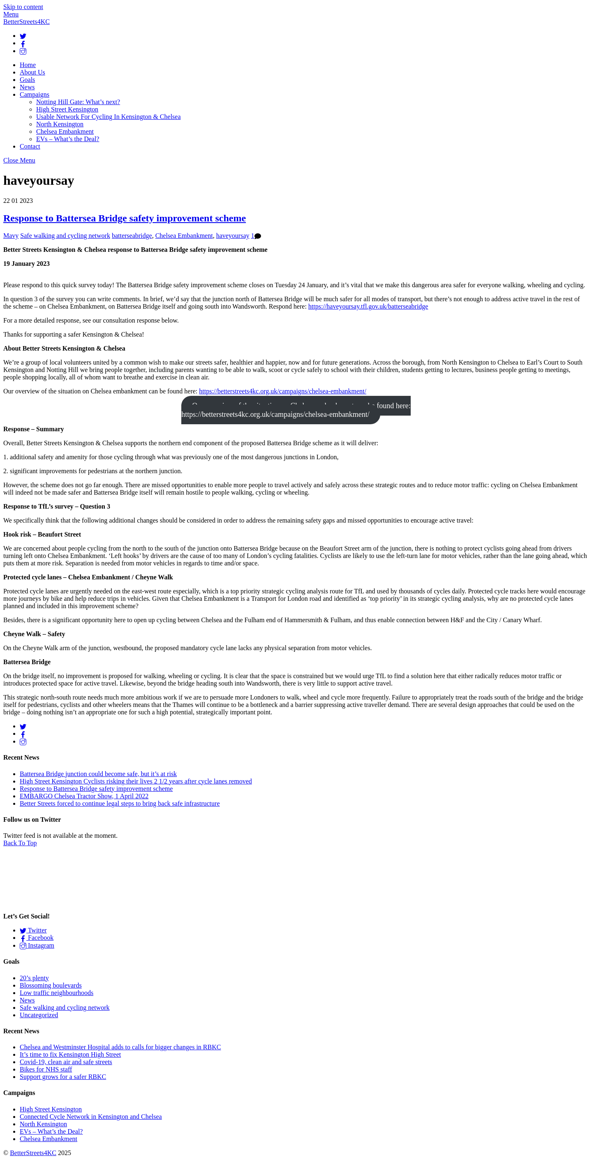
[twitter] (23, 35)
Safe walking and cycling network (65, 235)
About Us (32, 72)
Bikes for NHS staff (46, 1069)
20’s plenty (34, 977)
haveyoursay (233, 235)
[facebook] (23, 43)
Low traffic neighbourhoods (56, 992)
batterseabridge (132, 235)
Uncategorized (39, 1014)
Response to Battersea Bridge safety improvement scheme (124, 218)
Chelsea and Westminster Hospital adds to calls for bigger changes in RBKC (120, 1047)
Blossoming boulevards (51, 985)
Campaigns (34, 94)
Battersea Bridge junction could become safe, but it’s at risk (98, 773)
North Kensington (59, 124)
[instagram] (23, 50)
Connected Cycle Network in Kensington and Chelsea (91, 1116)
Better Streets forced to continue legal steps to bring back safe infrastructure (120, 803)
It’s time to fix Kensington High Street (70, 1054)
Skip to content (23, 6)
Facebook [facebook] (36, 937)
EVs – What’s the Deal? (67, 138)
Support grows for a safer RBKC (63, 1076)
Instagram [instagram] (37, 945)
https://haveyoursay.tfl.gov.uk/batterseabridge (368, 306)
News (27, 87)
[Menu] (10, 14)
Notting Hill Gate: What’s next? (78, 101)
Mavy (10, 235)
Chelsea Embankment (65, 131)
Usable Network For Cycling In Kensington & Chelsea (108, 116)
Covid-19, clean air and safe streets (66, 1061)
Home (28, 64)
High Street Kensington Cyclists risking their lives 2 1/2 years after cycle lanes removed (136, 781)
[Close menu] (19, 160)
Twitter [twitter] (33, 930)
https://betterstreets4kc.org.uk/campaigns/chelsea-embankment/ (282, 391)
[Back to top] (20, 842)
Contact (30, 146)
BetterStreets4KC (33, 1152)
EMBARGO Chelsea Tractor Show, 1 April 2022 (84, 796)
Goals (27, 79)
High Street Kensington (67, 109)
